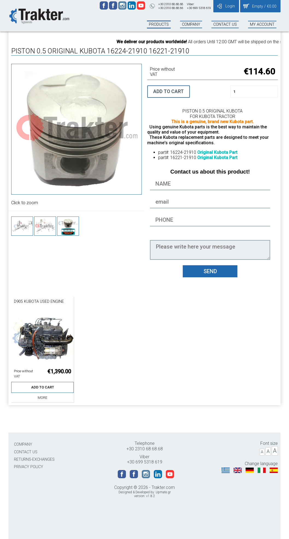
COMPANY (23, 444)
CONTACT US (25, 452)
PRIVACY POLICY (28, 467)
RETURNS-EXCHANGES (34, 459)
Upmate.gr (163, 492)
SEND (210, 271)
